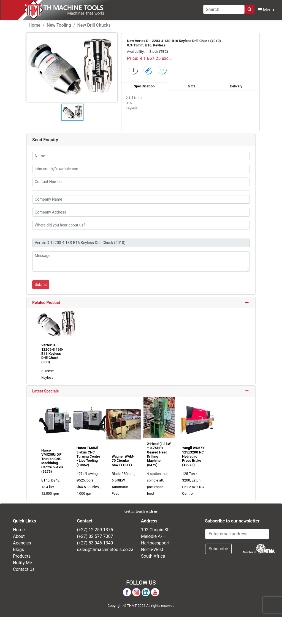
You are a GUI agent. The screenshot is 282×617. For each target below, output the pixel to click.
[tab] (141, 303)
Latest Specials (45, 391)
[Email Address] (237, 534)
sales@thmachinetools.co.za (105, 549)
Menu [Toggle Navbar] (266, 9)
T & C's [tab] (190, 86)
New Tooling (59, 25)
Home (34, 25)
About (19, 536)
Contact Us (24, 569)
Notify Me (22, 562)
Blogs (18, 549)
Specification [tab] (144, 86)
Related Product (46, 302)
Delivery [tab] (236, 86)
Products (22, 556)
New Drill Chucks (94, 25)
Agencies (22, 543)
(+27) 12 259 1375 (95, 529)
